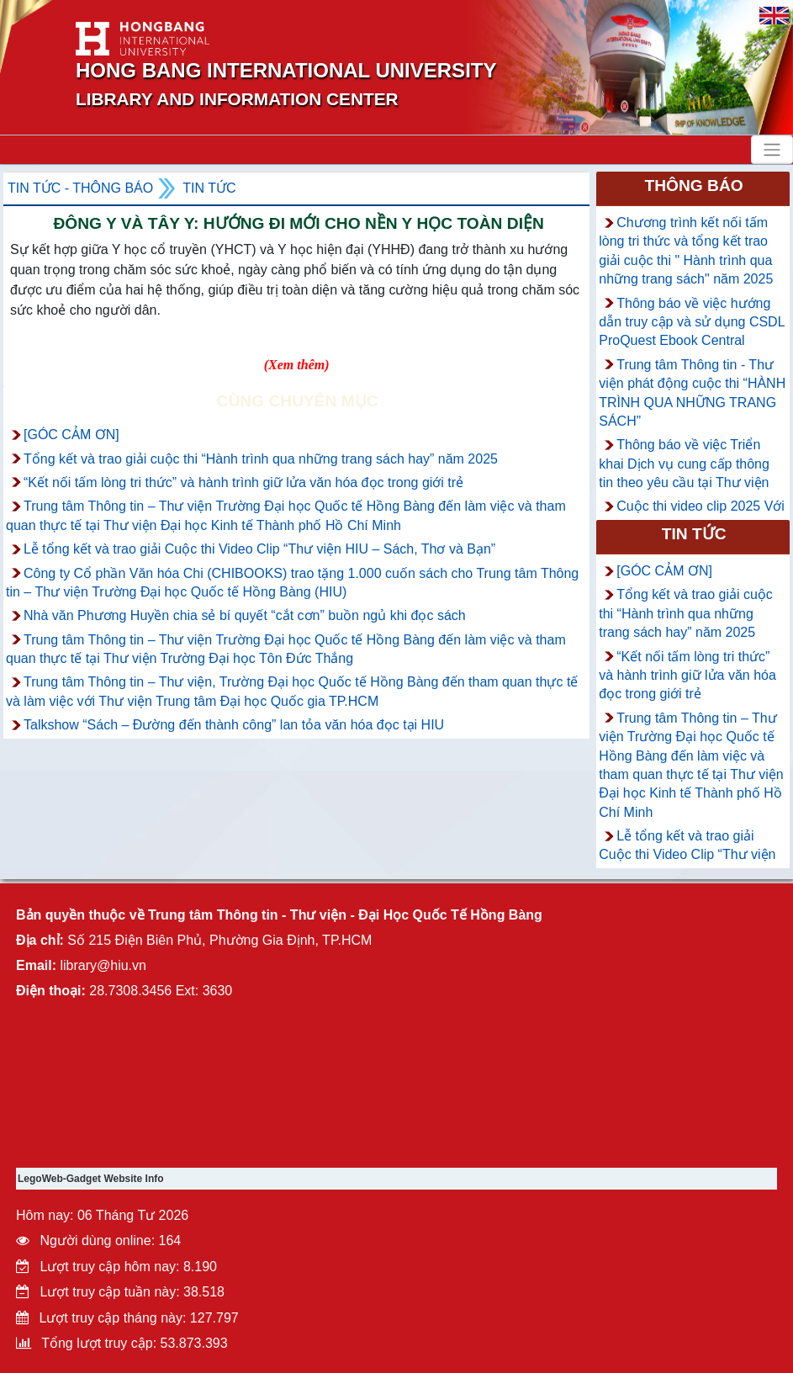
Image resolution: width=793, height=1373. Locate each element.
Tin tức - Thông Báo (80, 188)
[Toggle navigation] (772, 149)
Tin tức (208, 188)
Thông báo (693, 185)
